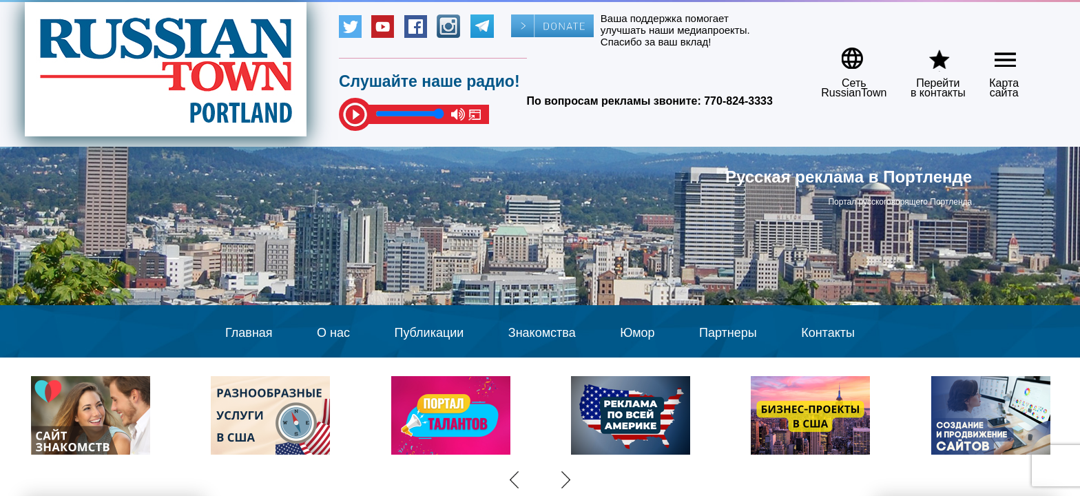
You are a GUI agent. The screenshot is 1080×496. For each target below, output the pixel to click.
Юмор (637, 333)
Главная (249, 333)
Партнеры (728, 333)
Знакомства (542, 333)
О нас (333, 333)
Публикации (429, 333)
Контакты (828, 333)
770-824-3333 (738, 101)
